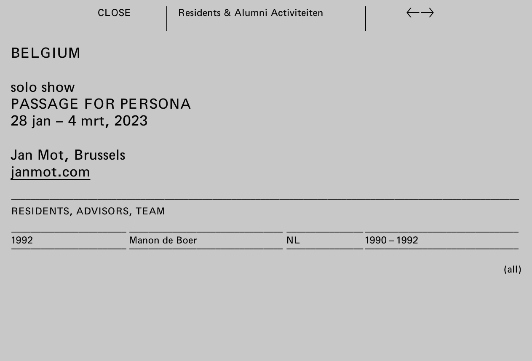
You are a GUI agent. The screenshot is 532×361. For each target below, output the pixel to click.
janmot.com (51, 171)
